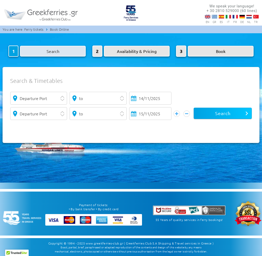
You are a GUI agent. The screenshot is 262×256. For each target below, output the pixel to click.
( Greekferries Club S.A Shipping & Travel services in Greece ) (169, 243)
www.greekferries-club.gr (104, 243)
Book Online (59, 29)
